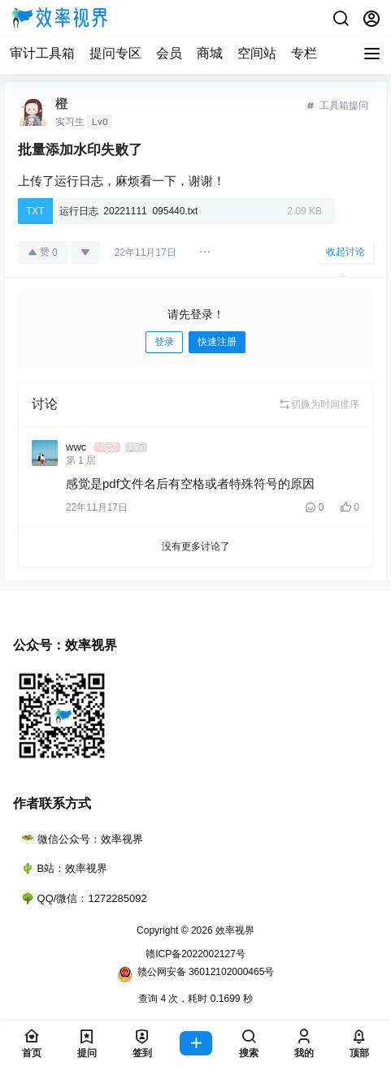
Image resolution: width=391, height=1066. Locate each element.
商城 (210, 53)
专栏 (304, 53)
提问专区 (115, 53)
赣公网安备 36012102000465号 (196, 974)
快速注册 (217, 341)
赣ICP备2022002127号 (195, 954)
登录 (164, 341)
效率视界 (233, 930)
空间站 (256, 53)
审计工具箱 (42, 53)
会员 (169, 53)
